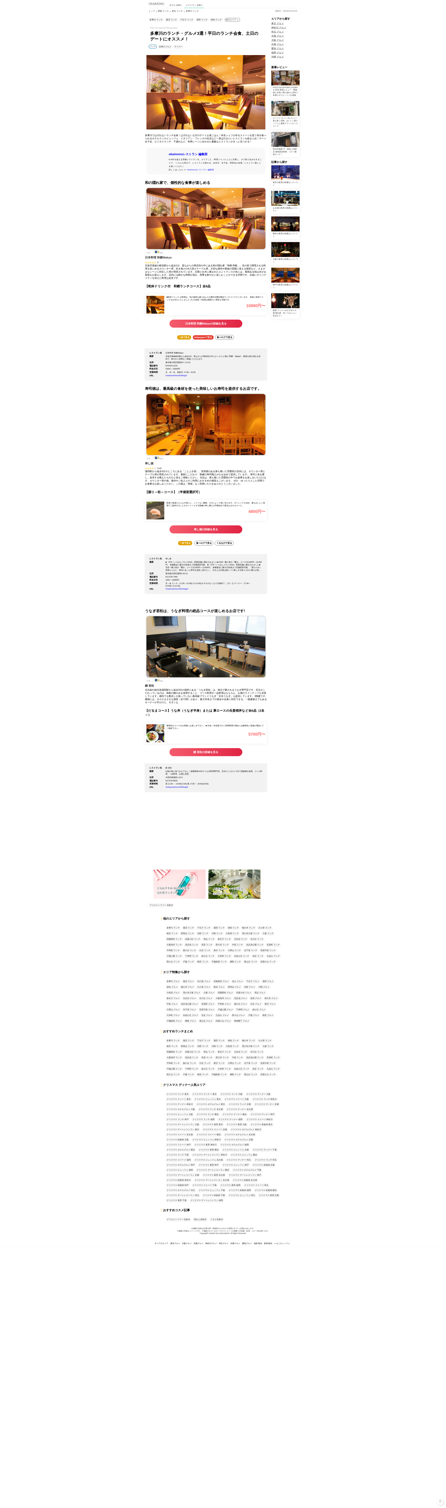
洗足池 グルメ (240, 998)
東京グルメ (175, 1243)
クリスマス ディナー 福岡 (230, 1119)
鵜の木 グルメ (187, 987)
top (440, 1500)
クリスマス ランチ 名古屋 (211, 1109)
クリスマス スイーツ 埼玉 (256, 1185)
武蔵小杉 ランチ (192, 939)
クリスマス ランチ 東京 (178, 1094)
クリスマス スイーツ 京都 (215, 1129)
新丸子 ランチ (224, 939)
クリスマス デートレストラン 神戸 (245, 1175)
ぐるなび (224, 543)
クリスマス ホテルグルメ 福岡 (234, 1144)
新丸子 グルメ (173, 998)
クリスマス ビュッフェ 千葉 (212, 1190)
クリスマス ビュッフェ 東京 (208, 1099)
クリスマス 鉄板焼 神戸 (178, 1185)
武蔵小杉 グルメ (243, 992)
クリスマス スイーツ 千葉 (205, 1185)
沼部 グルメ (249, 987)
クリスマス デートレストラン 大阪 (183, 1124)
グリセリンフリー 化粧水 (161, 905)
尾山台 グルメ (205, 1021)
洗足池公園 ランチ (254, 944)
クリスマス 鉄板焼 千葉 (214, 1195)
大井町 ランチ (224, 956)
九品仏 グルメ (222, 1015)
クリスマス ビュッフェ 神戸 (236, 1165)
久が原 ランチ (264, 928)
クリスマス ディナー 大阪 (258, 1094)
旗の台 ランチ (189, 950)
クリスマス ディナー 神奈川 (180, 1104)
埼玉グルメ (224, 1243)
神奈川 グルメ (278, 27)
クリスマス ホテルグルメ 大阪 (181, 1109)
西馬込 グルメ (234, 987)
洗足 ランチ (257, 956)
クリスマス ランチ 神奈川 (265, 1099)
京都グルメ (198, 1243)
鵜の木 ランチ (248, 928)
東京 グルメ (277, 23)
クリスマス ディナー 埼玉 (239, 1160)
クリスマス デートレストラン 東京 (183, 1129)
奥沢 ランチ (219, 950)
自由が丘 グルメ (190, 1015)
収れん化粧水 (200, 1219)
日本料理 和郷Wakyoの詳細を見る (206, 323)
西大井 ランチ (222, 944)
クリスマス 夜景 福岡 (230, 1185)
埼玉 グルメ (277, 32)
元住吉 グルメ (189, 998)
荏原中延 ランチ (268, 950)
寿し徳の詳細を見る (206, 529)
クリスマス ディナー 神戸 (263, 1114)
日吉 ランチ (204, 950)
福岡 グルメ (277, 52)
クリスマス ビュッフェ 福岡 (180, 1170)
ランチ (153, 46)
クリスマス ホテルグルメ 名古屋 (240, 1134)
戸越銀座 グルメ (174, 1021)
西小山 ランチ (173, 961)
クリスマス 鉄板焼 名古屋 (245, 1180)
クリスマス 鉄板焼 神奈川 (179, 1180)
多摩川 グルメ (165, 47)
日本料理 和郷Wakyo (158, 257)
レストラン (194, 5)
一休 (184, 337)
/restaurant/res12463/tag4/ (176, 787)
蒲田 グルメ (268, 981)
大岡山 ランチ (234, 950)
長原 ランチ (206, 944)
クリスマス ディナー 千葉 (265, 1150)
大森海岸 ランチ (174, 944)
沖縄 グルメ (277, 56)
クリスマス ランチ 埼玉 (266, 1160)
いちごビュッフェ (282, 1243)
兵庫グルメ (235, 1243)
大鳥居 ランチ (232, 933)
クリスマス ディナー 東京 (205, 1094)
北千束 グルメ (189, 1009)
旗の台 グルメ (240, 1004)
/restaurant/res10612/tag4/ (176, 589)
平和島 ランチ (173, 950)
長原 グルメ (255, 998)
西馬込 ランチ (187, 933)
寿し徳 (149, 463)
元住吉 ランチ (240, 939)
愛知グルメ (247, 1243)
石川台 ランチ (256, 939)
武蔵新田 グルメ (221, 981)
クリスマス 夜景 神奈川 (206, 1144)
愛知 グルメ (277, 48)
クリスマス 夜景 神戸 (209, 1165)
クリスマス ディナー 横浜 (235, 1114)
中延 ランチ (237, 944)
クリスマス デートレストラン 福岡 (206, 1200)
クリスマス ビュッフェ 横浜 (244, 1155)
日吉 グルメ (255, 1004)
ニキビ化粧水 (217, 1219)
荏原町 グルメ (208, 1004)
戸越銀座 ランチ (219, 961)
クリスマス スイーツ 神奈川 (259, 1119)
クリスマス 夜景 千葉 (177, 1200)
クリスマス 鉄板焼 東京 (262, 1124)
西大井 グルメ (271, 998)
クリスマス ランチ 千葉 (178, 1155)
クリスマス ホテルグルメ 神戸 (181, 1165)
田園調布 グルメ (225, 992)
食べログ (224, 337)
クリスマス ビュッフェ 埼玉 (242, 1195)
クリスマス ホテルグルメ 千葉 (247, 1170)
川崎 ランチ (217, 933)
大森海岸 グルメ (223, 998)
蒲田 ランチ (202, 19)
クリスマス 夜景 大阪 (237, 1124)
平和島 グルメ (224, 1004)
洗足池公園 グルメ (189, 1004)
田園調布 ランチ (174, 939)
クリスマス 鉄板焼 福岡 (240, 1190)
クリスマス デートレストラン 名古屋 (212, 1180)
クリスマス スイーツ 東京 (179, 1099)
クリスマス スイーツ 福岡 (179, 1160)
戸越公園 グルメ (225, 1009)
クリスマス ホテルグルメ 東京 (211, 1104)
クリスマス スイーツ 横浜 (209, 1134)
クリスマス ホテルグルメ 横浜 (181, 1150)
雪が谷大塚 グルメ (191, 992)
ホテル (175, 5)
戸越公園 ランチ (174, 956)
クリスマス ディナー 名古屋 (240, 1109)
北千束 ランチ (250, 950)
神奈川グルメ (211, 1243)
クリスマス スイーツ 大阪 (237, 1099)
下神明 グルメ (242, 1009)
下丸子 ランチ (186, 19)
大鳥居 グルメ (173, 992)
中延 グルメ (172, 1004)
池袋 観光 (258, 1243)
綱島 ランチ (235, 961)
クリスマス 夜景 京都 (269, 1195)
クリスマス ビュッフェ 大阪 (180, 1114)
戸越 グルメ (253, 1015)
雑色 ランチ (216, 19)
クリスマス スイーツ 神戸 (179, 1144)
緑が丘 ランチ (208, 956)
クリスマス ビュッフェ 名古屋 (209, 1160)
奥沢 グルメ (270, 1004)
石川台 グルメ (205, 998)
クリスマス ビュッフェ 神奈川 (207, 1139)
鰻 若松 (149, 685)
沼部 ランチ (202, 933)
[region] (182, 838)
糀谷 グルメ (219, 987)
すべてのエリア (161, 1243)
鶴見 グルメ (268, 1015)
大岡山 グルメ (173, 1009)
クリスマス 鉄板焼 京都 (264, 1165)
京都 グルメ (277, 36)
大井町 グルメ (173, 1015)
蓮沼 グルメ (188, 981)
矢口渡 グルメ (203, 981)
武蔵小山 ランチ (268, 961)
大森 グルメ (209, 992)
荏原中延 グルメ (207, 1009)
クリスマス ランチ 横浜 (208, 1114)
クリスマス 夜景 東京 (213, 1124)
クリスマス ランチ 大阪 (231, 1094)
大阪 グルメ (277, 40)
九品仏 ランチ (273, 956)
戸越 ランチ (188, 961)
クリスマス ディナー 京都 (267, 1104)
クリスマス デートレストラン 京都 (183, 1175)
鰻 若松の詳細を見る (205, 752)
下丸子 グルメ (252, 981)
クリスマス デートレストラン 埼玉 (183, 1195)
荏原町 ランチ (273, 944)
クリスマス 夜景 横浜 (209, 1150)
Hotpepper (203, 337)
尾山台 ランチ (250, 961)
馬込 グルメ (260, 992)
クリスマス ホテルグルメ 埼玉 (181, 1190)
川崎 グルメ (263, 987)
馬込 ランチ (209, 939)
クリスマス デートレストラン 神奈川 (210, 1155)
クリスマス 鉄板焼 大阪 (178, 1139)
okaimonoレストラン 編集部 (188, 154)
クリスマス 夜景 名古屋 (214, 1175)
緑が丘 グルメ (259, 1009)
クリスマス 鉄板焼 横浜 (266, 1190)
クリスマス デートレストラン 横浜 (213, 1170)
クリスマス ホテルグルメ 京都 (239, 1139)
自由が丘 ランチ (241, 956)
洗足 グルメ (206, 1015)
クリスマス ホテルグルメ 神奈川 (246, 1129)
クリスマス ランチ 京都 (240, 1104)
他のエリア (231, 19)
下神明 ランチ (191, 956)
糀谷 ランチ (172, 933)
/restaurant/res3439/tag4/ (176, 375)
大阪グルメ (187, 1243)
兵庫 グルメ (277, 44)
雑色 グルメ (172, 987)
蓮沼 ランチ (171, 19)
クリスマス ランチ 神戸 (178, 1119)
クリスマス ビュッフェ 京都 (236, 1150)
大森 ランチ (268, 933)
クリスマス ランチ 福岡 (204, 1119)
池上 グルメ (237, 981)
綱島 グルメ (190, 1021)
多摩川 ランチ (156, 19)
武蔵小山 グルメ (223, 1021)
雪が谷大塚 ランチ (250, 933)
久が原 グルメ (203, 987)
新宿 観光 (268, 1243)
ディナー (178, 47)
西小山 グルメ (238, 1015)
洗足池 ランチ (191, 944)
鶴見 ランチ (202, 961)
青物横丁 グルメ (241, 1021)
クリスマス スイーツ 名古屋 (180, 1134)
